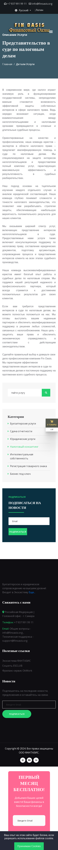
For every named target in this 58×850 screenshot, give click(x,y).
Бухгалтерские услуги (23, 423)
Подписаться (16, 714)
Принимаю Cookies (29, 846)
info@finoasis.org (42, 3)
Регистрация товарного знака (28, 466)
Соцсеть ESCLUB (12, 665)
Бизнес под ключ (20, 474)
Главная (7, 64)
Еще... (32, 592)
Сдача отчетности (21, 431)
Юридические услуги (22, 439)
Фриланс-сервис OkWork (17, 670)
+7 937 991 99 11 (17, 3)
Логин (39, 10)
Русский (22, 10)
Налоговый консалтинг (24, 446)
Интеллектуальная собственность (21, 456)
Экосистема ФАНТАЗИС (16, 660)
